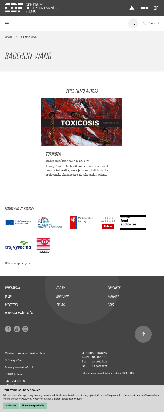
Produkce (114, 286)
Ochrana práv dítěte (19, 312)
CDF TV (60, 286)
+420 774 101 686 (15, 381)
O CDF (8, 295)
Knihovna (62, 295)
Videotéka (11, 303)
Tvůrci (8, 36)
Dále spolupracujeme (18, 263)
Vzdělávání (12, 286)
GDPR (111, 303)
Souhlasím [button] (10, 405)
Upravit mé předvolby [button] (33, 405)
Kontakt (113, 295)
